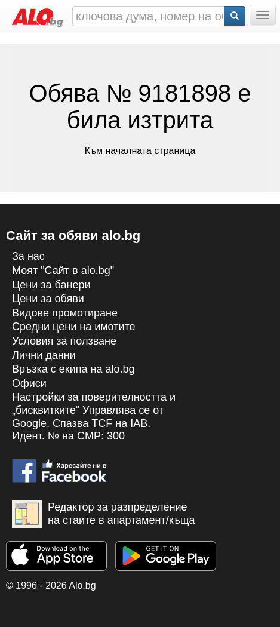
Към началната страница (140, 151)
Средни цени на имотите (74, 327)
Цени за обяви (48, 299)
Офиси (29, 383)
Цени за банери (51, 285)
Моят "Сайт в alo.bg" (63, 270)
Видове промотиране (65, 313)
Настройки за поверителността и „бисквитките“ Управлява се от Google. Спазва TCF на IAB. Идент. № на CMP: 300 (94, 416)
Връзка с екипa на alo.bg (73, 369)
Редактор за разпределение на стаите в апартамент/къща (103, 514)
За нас (28, 256)
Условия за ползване (64, 341)
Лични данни (44, 355)
